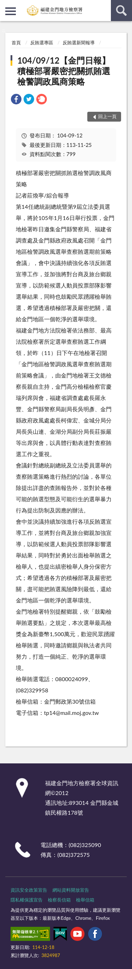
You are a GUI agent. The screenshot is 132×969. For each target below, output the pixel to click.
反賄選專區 (41, 42)
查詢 (121, 10)
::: (5, 5)
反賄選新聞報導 (79, 42)
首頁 (16, 42)
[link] (16, 100)
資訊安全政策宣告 (29, 890)
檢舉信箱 (85, 900)
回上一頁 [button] (107, 116)
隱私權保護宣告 (27, 900)
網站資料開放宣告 (70, 890)
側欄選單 (10, 11)
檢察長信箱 (59, 900)
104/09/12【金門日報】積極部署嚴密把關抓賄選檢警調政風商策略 (63, 70)
